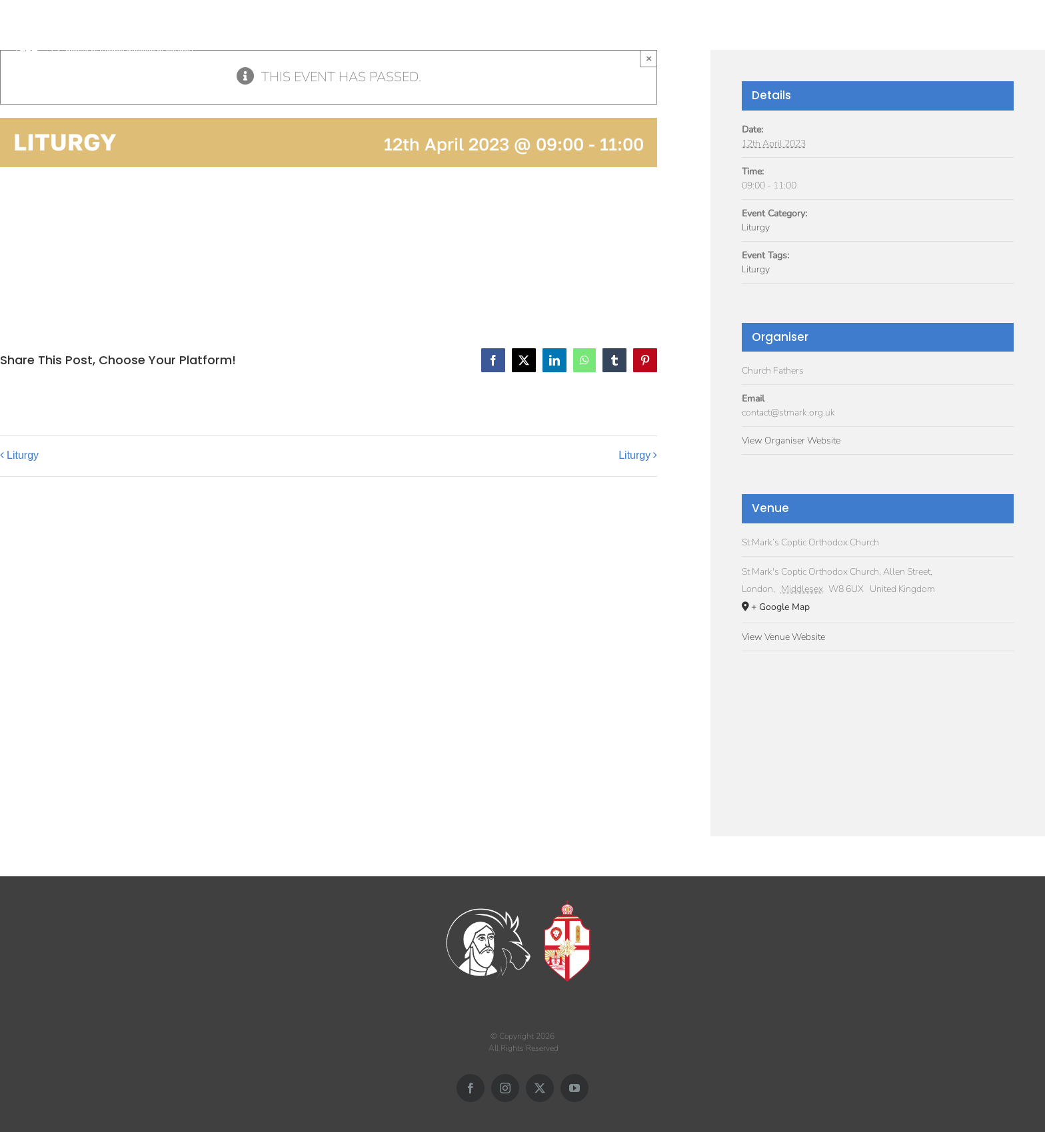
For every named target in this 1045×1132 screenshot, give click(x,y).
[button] (1020, 31)
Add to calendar (67, 243)
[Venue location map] (878, 731)
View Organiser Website (791, 440)
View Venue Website (783, 637)
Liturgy (23, 455)
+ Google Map (780, 607)
